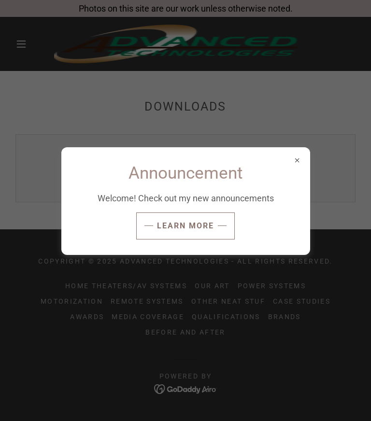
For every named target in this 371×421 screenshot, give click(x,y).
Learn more (185, 225)
